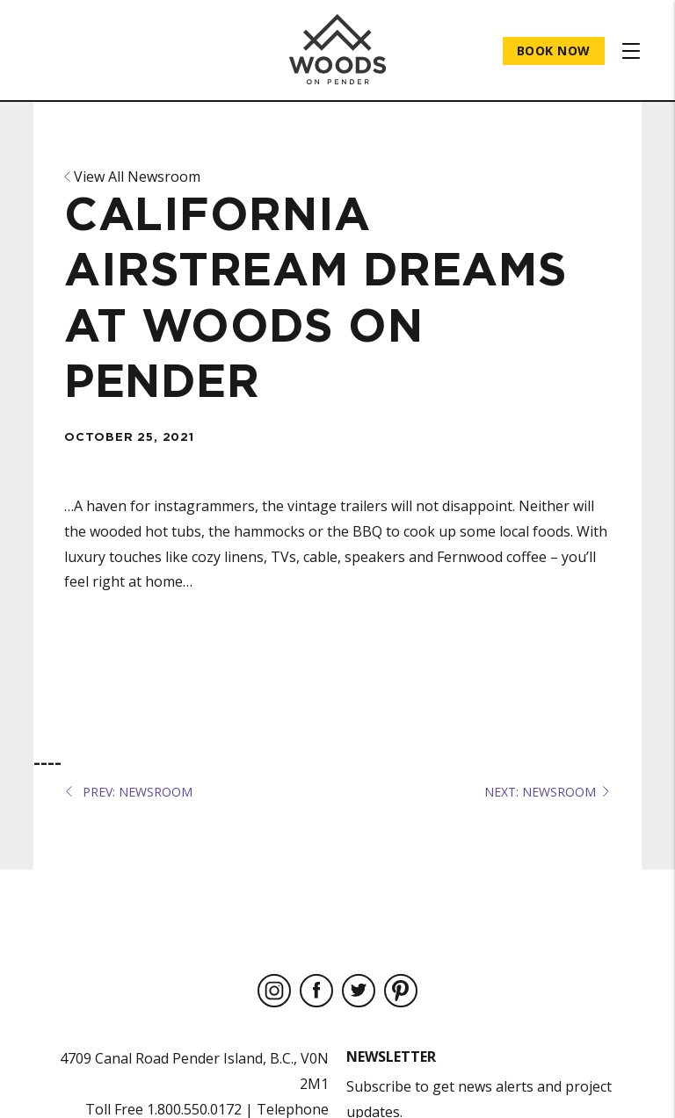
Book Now (554, 50)
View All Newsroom (132, 176)
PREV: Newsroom (129, 791)
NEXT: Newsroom (546, 791)
